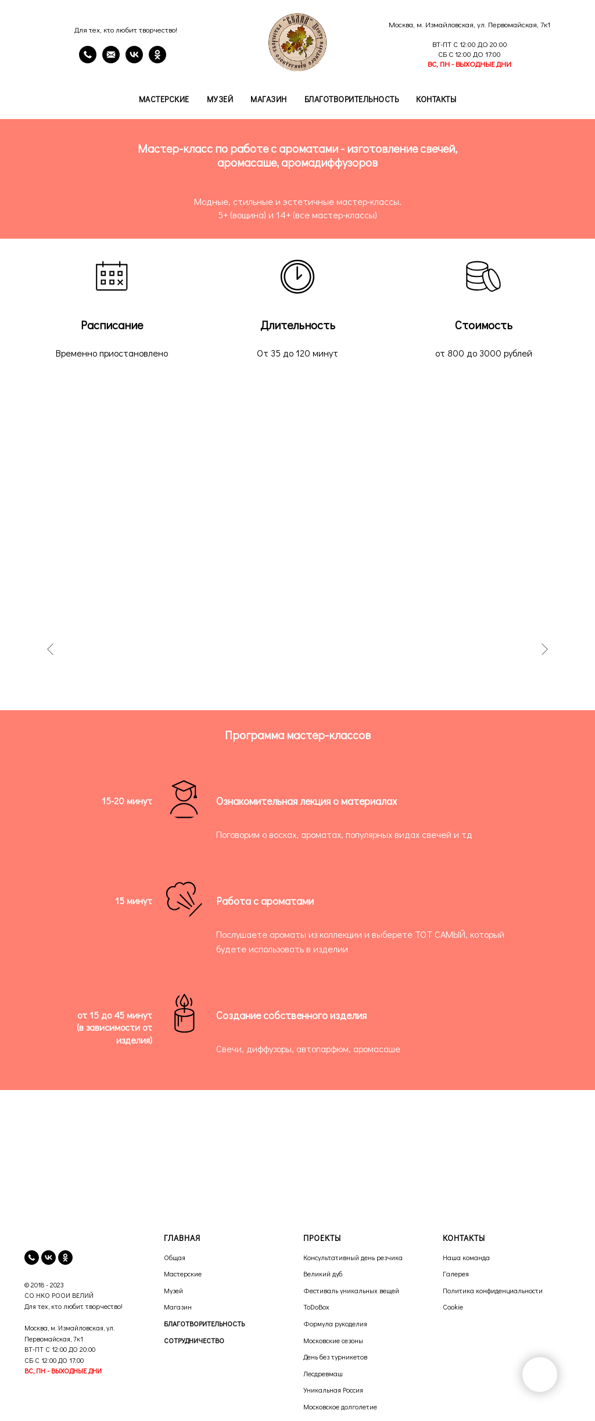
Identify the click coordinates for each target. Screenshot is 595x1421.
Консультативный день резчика (353, 1257)
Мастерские (164, 99)
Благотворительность (351, 99)
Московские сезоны (333, 1340)
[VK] (134, 60)
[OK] (157, 60)
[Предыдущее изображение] (50, 649)
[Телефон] (87, 60)
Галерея (456, 1273)
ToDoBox (316, 1306)
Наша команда (466, 1257)
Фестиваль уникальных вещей (351, 1290)
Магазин (268, 99)
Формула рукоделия (335, 1323)
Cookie (453, 1306)
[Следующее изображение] (544, 649)
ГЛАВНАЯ (182, 1237)
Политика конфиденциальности (493, 1290)
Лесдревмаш (323, 1373)
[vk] (48, 1257)
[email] (111, 60)
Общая (174, 1257)
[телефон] (31, 1257)
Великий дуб (322, 1273)
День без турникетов (335, 1356)
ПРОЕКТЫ (322, 1237)
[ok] (65, 1257)
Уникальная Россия (333, 1389)
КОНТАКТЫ (464, 1237)
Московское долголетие (340, 1406)
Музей (220, 99)
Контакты (436, 99)
